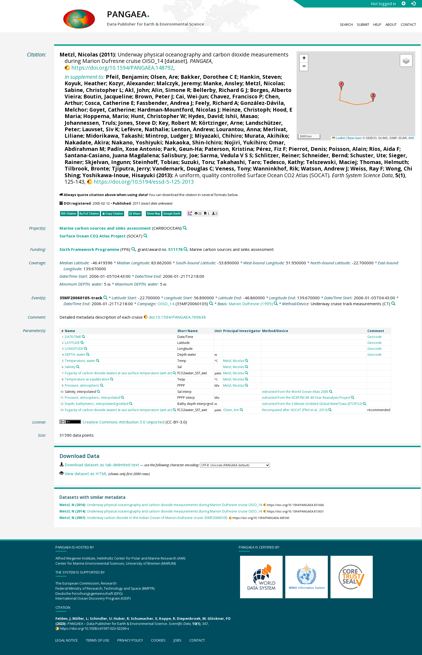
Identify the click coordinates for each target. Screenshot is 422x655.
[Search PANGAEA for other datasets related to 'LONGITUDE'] (85, 348)
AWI (411, 138)
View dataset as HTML (86, 473)
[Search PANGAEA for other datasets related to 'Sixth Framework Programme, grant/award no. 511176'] (186, 249)
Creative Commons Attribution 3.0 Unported (123, 422)
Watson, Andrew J (324, 168)
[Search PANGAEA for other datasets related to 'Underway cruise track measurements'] (393, 304)
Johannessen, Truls (90, 122)
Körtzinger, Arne (221, 122)
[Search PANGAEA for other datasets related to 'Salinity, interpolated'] (98, 391)
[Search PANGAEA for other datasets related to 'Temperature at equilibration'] (111, 379)
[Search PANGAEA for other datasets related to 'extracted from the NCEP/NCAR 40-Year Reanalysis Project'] (352, 397)
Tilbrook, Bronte (87, 168)
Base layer (354, 138)
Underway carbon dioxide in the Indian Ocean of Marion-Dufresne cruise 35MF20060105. (143, 517)
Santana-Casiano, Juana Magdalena (112, 155)
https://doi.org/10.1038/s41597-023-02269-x (94, 628)
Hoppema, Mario (105, 116)
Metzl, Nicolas (78, 54)
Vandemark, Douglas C (182, 168)
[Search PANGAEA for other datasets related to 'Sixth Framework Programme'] (133, 249)
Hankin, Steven (260, 76)
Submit (363, 24)
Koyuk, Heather (85, 83)
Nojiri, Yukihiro (245, 142)
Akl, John (137, 90)
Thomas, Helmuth (384, 162)
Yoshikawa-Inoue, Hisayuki (118, 175)
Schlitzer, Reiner (277, 155)
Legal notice (66, 640)
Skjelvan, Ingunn (107, 162)
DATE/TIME (73, 336)
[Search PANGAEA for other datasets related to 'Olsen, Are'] (241, 409)
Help (377, 24)
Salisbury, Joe (179, 155)
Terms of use (97, 640)
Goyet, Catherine (112, 109)
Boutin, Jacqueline (107, 96)
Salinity (70, 367)
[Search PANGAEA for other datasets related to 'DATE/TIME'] (83, 336)
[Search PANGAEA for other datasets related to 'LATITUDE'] (82, 342)
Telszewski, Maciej (331, 162)
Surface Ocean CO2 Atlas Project (92, 235)
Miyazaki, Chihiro (218, 135)
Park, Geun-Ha (182, 148)
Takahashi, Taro (238, 162)
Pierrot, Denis (307, 148)
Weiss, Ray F (366, 168)
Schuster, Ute (368, 155)
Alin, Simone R (171, 90)
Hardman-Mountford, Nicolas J (178, 109)
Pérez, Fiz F (271, 148)
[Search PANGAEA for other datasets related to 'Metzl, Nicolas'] (246, 360)
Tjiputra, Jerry (131, 168)
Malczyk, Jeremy (178, 83)
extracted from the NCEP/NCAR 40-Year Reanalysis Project (306, 397)
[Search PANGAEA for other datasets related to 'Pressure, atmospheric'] (101, 385)
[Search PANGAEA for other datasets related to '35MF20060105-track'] (105, 298)
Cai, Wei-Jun (192, 96)
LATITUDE (72, 342)
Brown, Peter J (154, 96)
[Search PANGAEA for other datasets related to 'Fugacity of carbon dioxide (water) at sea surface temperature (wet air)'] (174, 373)
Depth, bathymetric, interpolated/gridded (96, 403)
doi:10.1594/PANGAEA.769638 (177, 317)
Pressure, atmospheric (82, 385)
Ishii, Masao (241, 116)
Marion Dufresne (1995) (250, 303)
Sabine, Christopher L (93, 90)
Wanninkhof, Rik (275, 168)
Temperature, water (80, 360)
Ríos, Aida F (384, 148)
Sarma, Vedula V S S (226, 155)
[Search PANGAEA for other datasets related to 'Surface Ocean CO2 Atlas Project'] (145, 236)
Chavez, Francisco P (236, 96)
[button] (341, 85)
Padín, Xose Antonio (134, 148)
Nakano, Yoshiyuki (136, 142)
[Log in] (413, 3)
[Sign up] (403, 3)
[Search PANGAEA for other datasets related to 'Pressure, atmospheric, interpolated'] (122, 397)
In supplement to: (84, 76)
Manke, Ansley (222, 83)
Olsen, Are (164, 76)
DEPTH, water (75, 354)
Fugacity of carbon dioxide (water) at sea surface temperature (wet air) (118, 373)
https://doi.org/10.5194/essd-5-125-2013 (144, 181)
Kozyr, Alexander (131, 83)
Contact (408, 24)
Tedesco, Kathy (283, 162)
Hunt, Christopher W (158, 116)
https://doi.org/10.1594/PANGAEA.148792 (122, 67)
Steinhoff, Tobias (155, 162)
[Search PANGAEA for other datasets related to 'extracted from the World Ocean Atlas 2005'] (330, 391)
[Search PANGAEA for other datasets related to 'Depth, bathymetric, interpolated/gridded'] (130, 403)
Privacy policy (130, 640)
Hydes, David (205, 116)
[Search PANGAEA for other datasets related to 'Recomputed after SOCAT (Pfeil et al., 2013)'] (330, 409)
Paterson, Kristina (229, 148)
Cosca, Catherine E (109, 102)
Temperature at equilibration (87, 379)
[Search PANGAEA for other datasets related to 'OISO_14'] (211, 304)
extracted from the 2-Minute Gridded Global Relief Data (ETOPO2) (312, 403)
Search (346, 24)
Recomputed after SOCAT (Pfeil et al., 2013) (295, 410)
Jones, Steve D (137, 122)
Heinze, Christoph (246, 109)
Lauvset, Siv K (100, 129)
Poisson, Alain (347, 148)
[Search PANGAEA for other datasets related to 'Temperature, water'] (97, 360)
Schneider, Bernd (324, 155)
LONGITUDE (74, 348)
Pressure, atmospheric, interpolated (92, 397)
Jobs (177, 640)
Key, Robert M (177, 122)
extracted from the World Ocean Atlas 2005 (295, 391)
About (391, 24)
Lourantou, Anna (238, 129)
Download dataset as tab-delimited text (102, 464)
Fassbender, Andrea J (164, 102)
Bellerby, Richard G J (220, 90)
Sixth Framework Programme (89, 249)
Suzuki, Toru (197, 162)
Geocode (374, 336)
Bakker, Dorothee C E (209, 76)
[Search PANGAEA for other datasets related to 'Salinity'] (77, 366)
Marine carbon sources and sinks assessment (105, 228)
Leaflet (338, 138)
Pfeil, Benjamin (127, 76)
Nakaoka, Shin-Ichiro (193, 142)
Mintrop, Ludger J (168, 135)
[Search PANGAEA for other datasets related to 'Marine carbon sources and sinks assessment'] (185, 228)
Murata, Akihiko (266, 135)
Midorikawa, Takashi (114, 135)
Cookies (158, 640)
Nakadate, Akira (87, 142)
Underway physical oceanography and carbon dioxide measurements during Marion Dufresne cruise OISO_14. (161, 505)
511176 (175, 249)
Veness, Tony (232, 168)
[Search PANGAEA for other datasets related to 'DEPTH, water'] (87, 354)
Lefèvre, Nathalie (144, 129)
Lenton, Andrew (192, 129)
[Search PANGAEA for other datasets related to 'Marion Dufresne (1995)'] (276, 304)
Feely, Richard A (216, 102)
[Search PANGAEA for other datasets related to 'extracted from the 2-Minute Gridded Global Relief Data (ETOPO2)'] (364, 403)
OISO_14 (166, 303)
